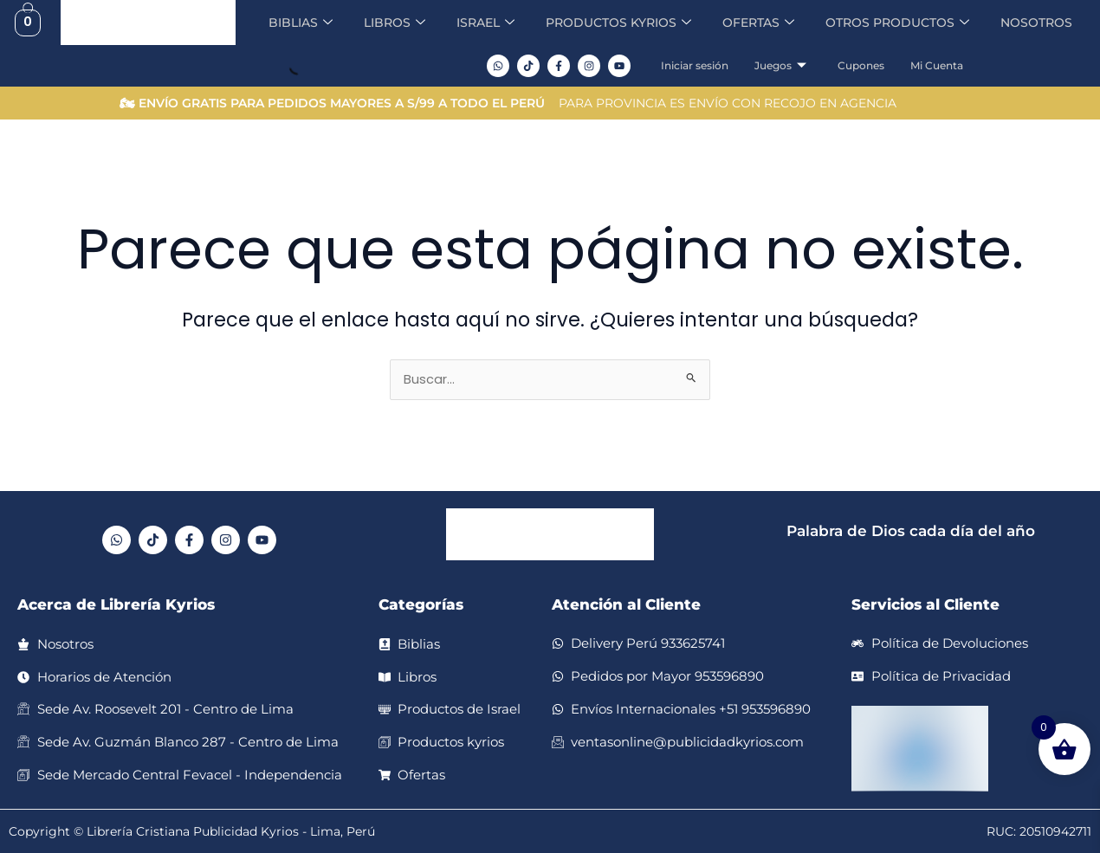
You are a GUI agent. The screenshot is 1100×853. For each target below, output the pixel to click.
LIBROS (378, 22)
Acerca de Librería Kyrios (116, 606)
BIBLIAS (281, 22)
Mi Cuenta (942, 65)
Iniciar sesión (700, 65)
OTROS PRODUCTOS (908, 22)
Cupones (866, 65)
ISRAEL (474, 22)
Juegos (786, 65)
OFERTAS (761, 22)
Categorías (421, 606)
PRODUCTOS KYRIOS (614, 22)
